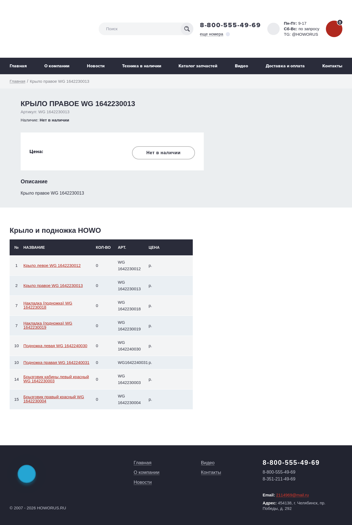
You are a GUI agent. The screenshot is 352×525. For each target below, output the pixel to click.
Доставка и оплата (285, 66)
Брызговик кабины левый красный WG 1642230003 (56, 379)
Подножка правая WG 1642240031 (56, 362)
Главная (18, 66)
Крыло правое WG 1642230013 (53, 285)
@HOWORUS (305, 34)
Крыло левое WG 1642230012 (52, 265)
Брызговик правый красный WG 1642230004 (53, 399)
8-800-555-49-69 (230, 25)
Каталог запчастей (197, 66)
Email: (286, 495)
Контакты (332, 66)
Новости (96, 66)
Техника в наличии (141, 66)
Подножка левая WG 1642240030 (55, 346)
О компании (56, 66)
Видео (241, 66)
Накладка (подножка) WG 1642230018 (47, 305)
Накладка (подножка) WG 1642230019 (47, 325)
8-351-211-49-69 (279, 479)
